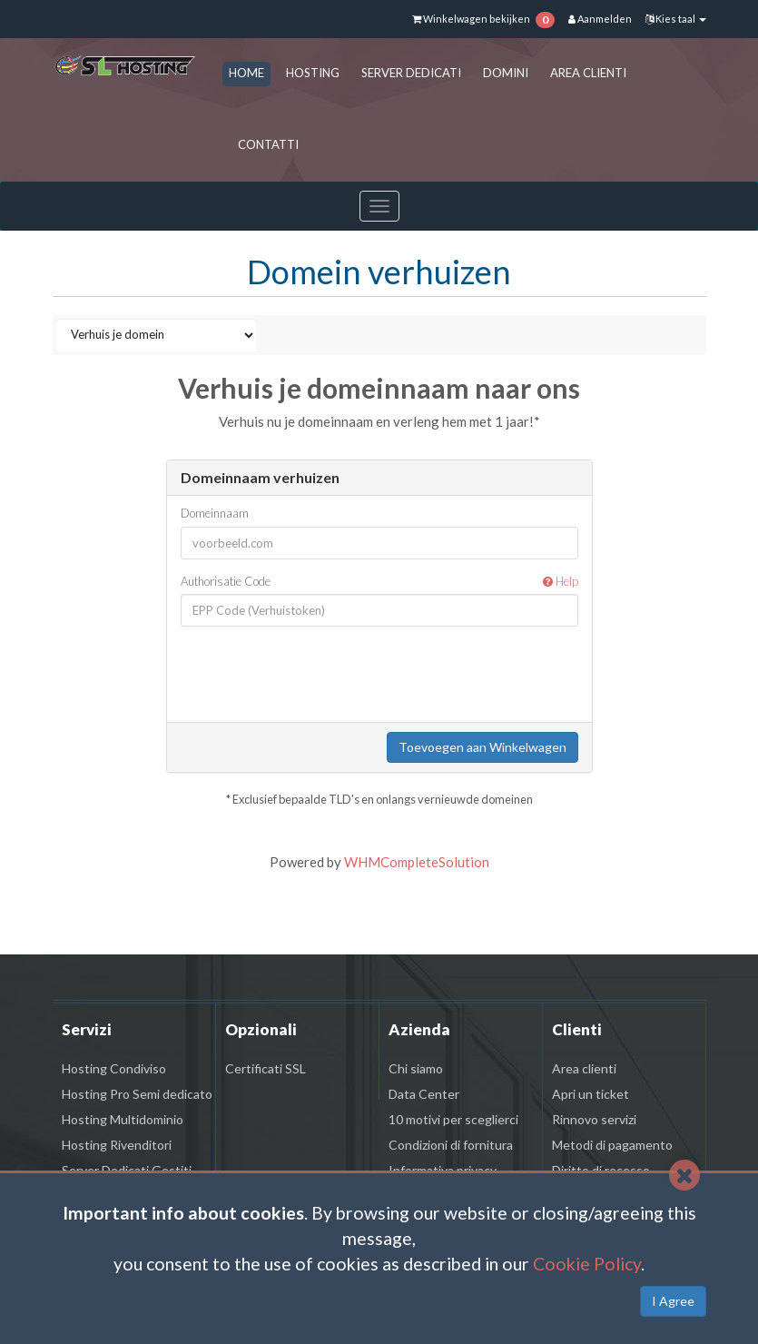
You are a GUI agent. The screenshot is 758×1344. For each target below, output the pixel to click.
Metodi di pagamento (612, 1144)
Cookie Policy (587, 1263)
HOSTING (313, 72)
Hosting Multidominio (122, 1119)
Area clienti (584, 1068)
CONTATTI (268, 144)
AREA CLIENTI (588, 72)
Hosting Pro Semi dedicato (137, 1094)
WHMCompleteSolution (416, 862)
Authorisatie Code (379, 581)
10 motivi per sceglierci (453, 1119)
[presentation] (389, 675)
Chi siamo (416, 1068)
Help (560, 581)
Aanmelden (600, 19)
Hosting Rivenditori (117, 1144)
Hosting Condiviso (114, 1068)
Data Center (424, 1094)
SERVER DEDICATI (411, 72)
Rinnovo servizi (594, 1119)
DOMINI (505, 72)
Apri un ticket (590, 1094)
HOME (246, 72)
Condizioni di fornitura (451, 1144)
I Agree (673, 1301)
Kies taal (675, 19)
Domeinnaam (215, 513)
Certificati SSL (265, 1068)
